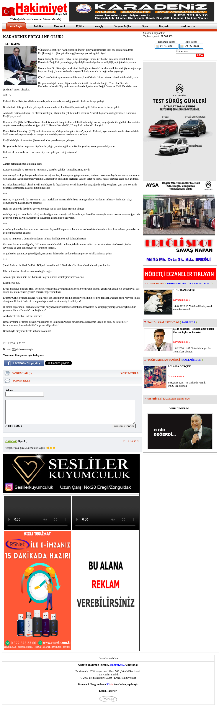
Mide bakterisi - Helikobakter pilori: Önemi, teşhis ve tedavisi (193, 330)
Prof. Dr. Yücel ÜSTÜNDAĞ (163, 322)
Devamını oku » (181, 299)
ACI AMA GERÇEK (179, 366)
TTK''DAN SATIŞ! (184, 290)
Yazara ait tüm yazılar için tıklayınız (23, 355)
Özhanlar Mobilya (108, 663)
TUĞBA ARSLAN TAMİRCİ (163, 359)
